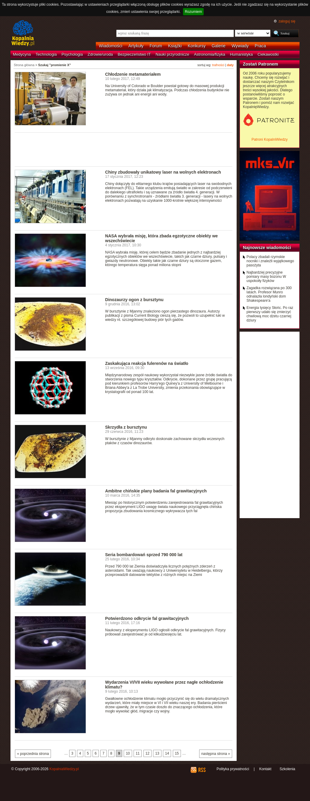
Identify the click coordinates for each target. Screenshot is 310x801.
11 (138, 753)
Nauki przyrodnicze (172, 54)
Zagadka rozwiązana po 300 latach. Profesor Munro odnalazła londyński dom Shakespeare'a (269, 294)
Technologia (46, 54)
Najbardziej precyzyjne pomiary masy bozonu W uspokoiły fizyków (266, 276)
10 (128, 753)
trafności (218, 65)
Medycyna (22, 54)
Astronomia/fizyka (209, 54)
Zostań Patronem (260, 64)
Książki (175, 45)
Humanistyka (241, 54)
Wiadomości (110, 45)
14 (167, 753)
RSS (201, 770)
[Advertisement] (124, 149)
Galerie (219, 45)
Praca (260, 45)
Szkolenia (287, 769)
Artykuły (135, 45)
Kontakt (265, 769)
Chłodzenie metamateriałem (133, 74)
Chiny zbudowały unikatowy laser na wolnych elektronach (163, 172)
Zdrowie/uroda (100, 54)
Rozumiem (193, 12)
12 (147, 753)
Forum (156, 45)
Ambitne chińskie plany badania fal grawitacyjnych (156, 491)
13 (157, 753)
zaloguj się (287, 21)
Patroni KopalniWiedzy (270, 139)
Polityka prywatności (233, 769)
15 (177, 753)
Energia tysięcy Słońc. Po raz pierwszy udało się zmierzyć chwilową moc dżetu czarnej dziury (270, 314)
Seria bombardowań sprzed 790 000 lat (143, 554)
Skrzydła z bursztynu (126, 427)
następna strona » (215, 754)
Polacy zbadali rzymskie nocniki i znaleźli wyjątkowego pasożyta (270, 261)
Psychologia (72, 54)
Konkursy (197, 45)
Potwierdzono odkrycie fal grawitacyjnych (147, 618)
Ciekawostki (268, 54)
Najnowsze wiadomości (267, 247)
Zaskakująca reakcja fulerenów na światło (146, 363)
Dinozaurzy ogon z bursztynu (134, 299)
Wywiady (240, 45)
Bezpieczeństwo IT (134, 54)
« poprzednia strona (33, 754)
